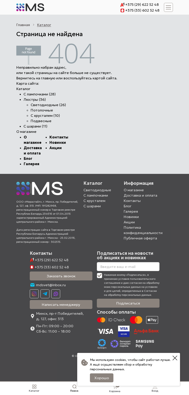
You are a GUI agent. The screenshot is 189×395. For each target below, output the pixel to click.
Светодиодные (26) (48, 105)
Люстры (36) (34, 99)
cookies (120, 360)
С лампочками (95, 195)
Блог (28, 158)
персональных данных (107, 369)
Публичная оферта (140, 238)
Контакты (58, 137)
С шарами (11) (35, 126)
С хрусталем (94, 200)
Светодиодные (97, 190)
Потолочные (42, 110)
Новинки (57, 142)
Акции (55, 148)
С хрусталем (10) (45, 115)
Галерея (31, 164)
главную (48, 78)
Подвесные (41, 121)
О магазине (134, 190)
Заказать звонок (61, 276)
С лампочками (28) (39, 94)
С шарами (92, 206)
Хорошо (101, 378)
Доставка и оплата (140, 195)
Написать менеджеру (61, 304)
